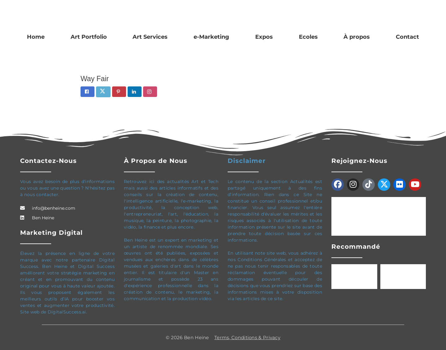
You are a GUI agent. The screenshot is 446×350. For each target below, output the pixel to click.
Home (36, 36)
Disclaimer (247, 160)
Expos (264, 36)
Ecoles (308, 36)
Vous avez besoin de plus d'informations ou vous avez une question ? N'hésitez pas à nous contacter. (67, 188)
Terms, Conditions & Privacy (247, 337)
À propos (356, 36)
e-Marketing (211, 36)
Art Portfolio (89, 36)
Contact (407, 36)
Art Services (150, 36)
